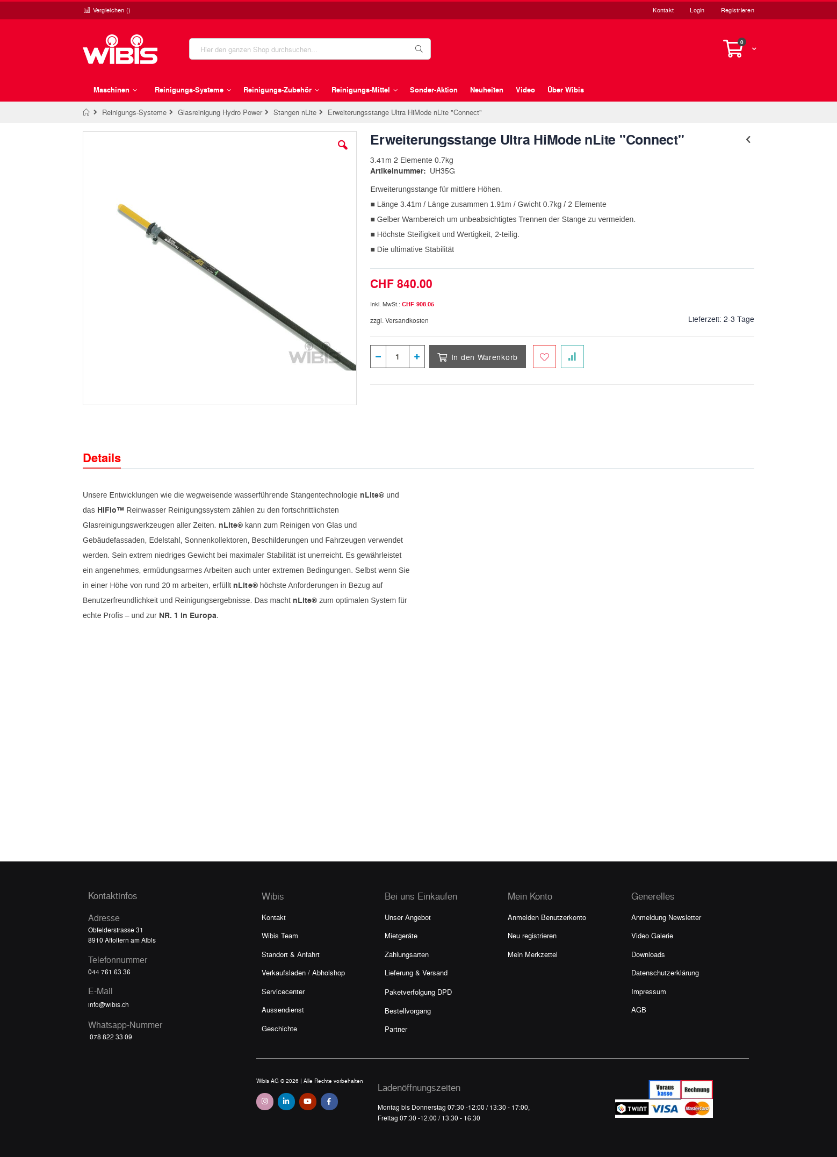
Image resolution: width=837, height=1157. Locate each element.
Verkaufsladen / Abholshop (303, 972)
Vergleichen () (107, 10)
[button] (342, 153)
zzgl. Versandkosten (399, 320)
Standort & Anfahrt (291, 954)
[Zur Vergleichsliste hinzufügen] (572, 356)
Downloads (648, 954)
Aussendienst (283, 1009)
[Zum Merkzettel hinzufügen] (544, 356)
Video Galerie (652, 935)
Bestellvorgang (408, 1010)
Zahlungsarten (407, 954)
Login (697, 10)
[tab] (110, 448)
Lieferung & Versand (416, 972)
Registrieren (737, 10)
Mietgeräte (401, 935)
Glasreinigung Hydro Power (220, 112)
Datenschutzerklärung (665, 972)
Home (87, 112)
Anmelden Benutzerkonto (547, 917)
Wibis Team (280, 935)
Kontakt (663, 10)
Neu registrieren (532, 935)
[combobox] (310, 49)
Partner (396, 1029)
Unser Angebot (408, 917)
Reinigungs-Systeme (134, 112)
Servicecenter (283, 991)
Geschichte (279, 1028)
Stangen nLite (294, 112)
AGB (638, 1009)
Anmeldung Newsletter (666, 917)
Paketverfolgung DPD (418, 992)
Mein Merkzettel (533, 954)
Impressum (648, 991)
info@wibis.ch (108, 1004)
